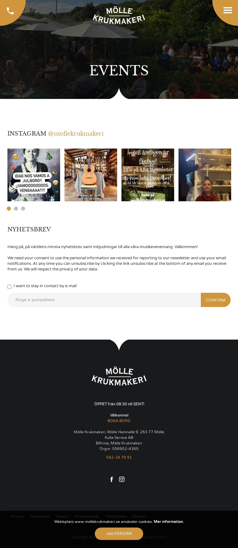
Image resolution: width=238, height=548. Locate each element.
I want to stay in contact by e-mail (42, 286)
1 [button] (9, 209)
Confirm (216, 300)
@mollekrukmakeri (76, 133)
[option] (33, 175)
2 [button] (16, 209)
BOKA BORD (119, 421)
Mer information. (168, 521)
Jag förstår (119, 534)
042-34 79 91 (119, 457)
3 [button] (23, 209)
